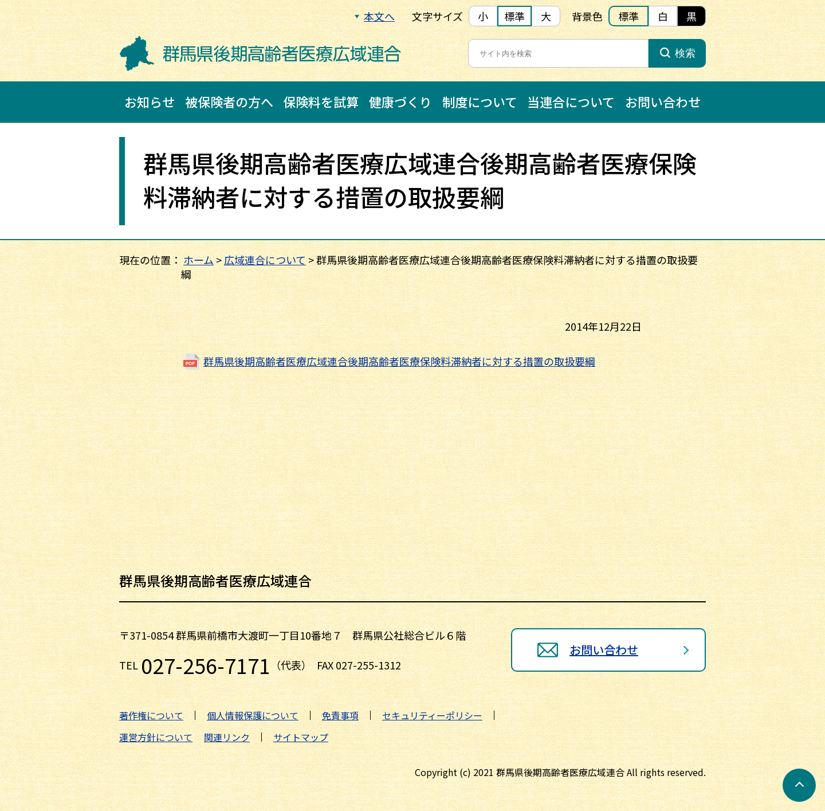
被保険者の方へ (229, 101)
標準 (514, 16)
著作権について (151, 715)
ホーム (198, 259)
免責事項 (340, 715)
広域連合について (265, 259)
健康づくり (400, 101)
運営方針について (155, 737)
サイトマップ (300, 737)
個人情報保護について (252, 715)
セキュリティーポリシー (432, 715)
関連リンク (227, 737)
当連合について (571, 101)
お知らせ (149, 101)
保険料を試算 (321, 101)
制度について (479, 101)
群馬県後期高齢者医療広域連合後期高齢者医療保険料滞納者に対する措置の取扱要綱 (399, 361)
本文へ (379, 16)
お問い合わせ (663, 101)
